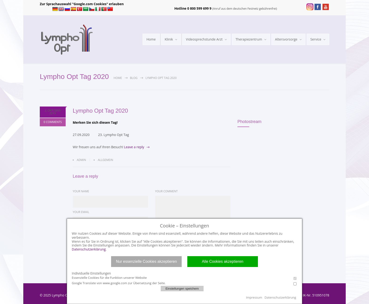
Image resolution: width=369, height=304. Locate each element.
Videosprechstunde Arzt (204, 39)
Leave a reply (134, 147)
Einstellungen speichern (182, 288)
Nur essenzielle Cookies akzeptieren (146, 261)
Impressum (254, 297)
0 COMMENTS (53, 122)
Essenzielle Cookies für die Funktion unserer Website (184, 277)
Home (151, 39)
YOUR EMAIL (81, 212)
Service (315, 39)
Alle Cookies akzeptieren (222, 261)
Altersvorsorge (286, 39)
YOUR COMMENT (166, 191)
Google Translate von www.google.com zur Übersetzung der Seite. (184, 283)
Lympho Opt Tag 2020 (100, 110)
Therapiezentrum (249, 39)
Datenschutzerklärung (89, 249)
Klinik (169, 39)
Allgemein (105, 160)
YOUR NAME (81, 191)
